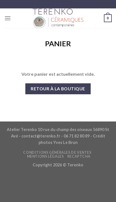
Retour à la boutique (58, 88)
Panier (58, 43)
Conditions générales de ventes (57, 152)
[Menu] (7, 18)
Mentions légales (45, 156)
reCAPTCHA (79, 156)
